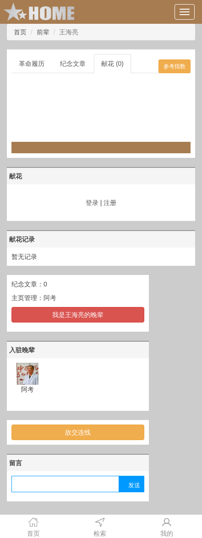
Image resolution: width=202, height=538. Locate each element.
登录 (92, 202)
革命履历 (31, 63)
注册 (110, 202)
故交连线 (78, 432)
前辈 (43, 32)
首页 (20, 32)
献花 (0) (112, 63)
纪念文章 (73, 63)
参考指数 (175, 66)
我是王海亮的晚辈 (78, 314)
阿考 (50, 297)
